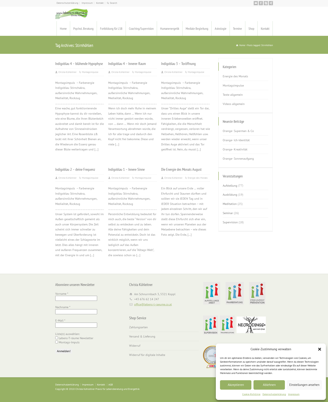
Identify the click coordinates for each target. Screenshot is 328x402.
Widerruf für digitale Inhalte (147, 355)
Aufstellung (230, 185)
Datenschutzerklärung (274, 394)
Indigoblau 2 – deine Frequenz (75, 169)
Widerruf (134, 346)
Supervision (230, 222)
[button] (320, 349)
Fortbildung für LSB (111, 28)
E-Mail (60, 320)
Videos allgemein (234, 104)
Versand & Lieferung (142, 336)
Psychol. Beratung (83, 28)
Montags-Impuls (67, 342)
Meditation (230, 204)
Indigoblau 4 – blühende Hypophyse (79, 63)
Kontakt (100, 2)
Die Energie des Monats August (181, 169)
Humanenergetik (169, 28)
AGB (110, 384)
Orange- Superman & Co (238, 131)
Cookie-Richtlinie (251, 394)
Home (63, 28)
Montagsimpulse (90, 72)
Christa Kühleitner (67, 72)
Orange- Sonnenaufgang (238, 158)
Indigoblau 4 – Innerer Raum (127, 63)
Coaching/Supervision (141, 28)
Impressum (294, 394)
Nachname (62, 307)
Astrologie (220, 28)
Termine (237, 28)
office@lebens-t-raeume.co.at (153, 304)
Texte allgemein (233, 95)
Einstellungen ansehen (304, 385)
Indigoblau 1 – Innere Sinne (126, 169)
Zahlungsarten (138, 327)
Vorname (61, 294)
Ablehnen (269, 385)
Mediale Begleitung (197, 28)
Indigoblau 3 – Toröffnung (178, 63)
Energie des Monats (198, 177)
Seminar (228, 213)
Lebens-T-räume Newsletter (74, 338)
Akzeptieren (236, 385)
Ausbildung (230, 194)
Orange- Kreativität (235, 149)
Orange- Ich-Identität (236, 140)
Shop (251, 28)
